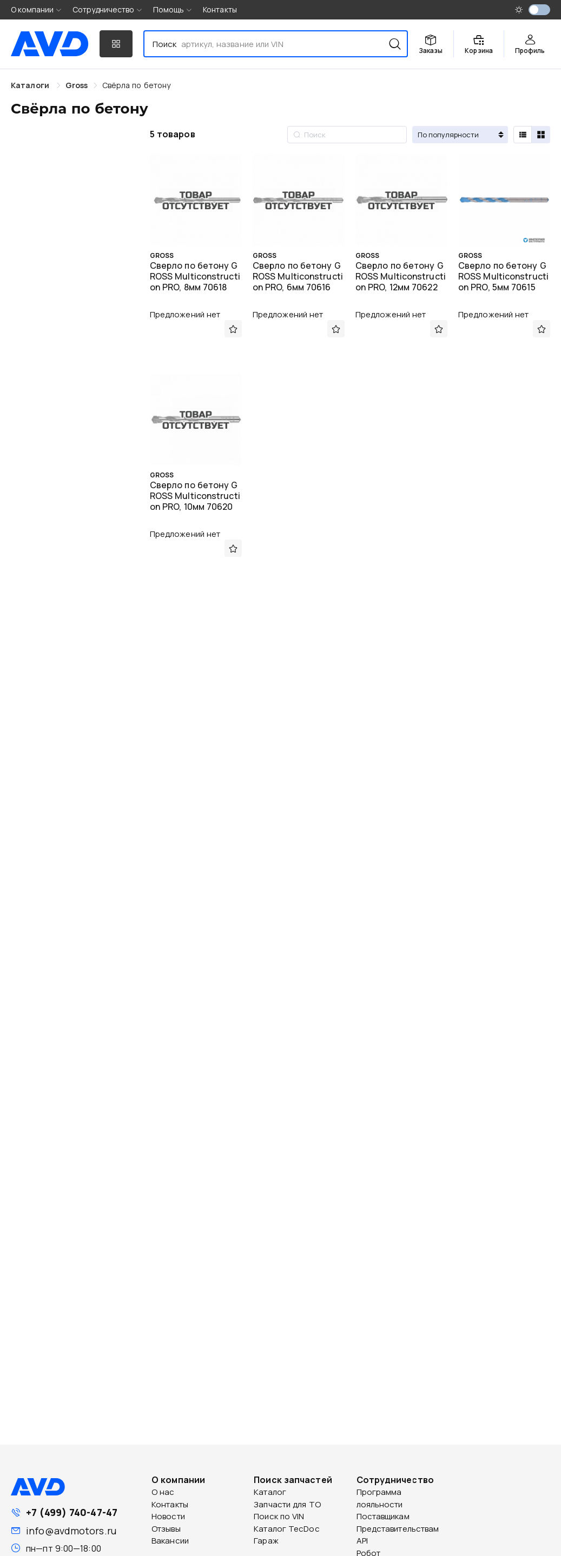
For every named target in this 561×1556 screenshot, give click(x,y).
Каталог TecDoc (286, 1528)
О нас (163, 1492)
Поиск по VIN (279, 1516)
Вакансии (170, 1540)
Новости (168, 1516)
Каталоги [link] (31, 85)
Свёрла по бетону (136, 85)
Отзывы (166, 1528)
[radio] (522, 134)
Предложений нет (185, 314)
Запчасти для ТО (287, 1504)
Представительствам (398, 1528)
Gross (76, 85)
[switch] (539, 9)
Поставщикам (383, 1516)
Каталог (270, 1492)
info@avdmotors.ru (71, 1530)
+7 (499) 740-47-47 (71, 1512)
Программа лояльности (380, 1498)
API (362, 1540)
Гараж (266, 1540)
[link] (76, 85)
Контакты (220, 9)
